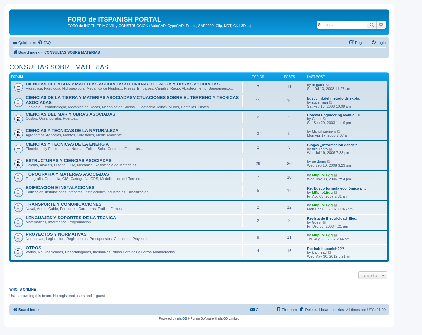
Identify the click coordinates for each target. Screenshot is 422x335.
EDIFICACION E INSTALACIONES (60, 187)
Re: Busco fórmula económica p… (336, 188)
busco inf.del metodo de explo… (335, 98)
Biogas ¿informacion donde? (332, 145)
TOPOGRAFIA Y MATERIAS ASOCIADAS (67, 174)
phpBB (182, 318)
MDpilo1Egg (322, 175)
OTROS (33, 247)
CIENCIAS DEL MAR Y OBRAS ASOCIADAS (70, 114)
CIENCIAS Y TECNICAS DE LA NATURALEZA (72, 130)
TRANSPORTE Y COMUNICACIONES (64, 204)
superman (320, 102)
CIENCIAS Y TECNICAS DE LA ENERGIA (67, 144)
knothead (319, 252)
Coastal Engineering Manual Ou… (336, 115)
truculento (320, 149)
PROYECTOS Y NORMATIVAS (56, 234)
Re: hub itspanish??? (325, 249)
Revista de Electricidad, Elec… (333, 218)
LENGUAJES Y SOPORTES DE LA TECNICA (71, 217)
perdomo (319, 161)
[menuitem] (44, 43)
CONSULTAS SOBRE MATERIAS (58, 67)
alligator (318, 85)
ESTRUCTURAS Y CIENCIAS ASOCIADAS (69, 160)
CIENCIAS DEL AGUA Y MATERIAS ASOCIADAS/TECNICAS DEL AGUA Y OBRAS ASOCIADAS (123, 84)
